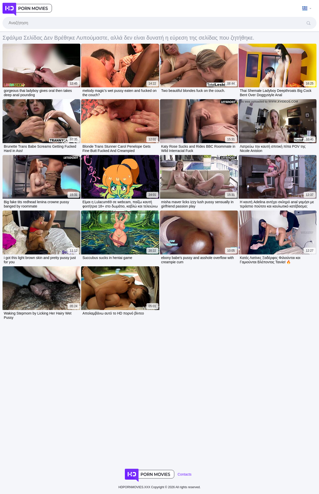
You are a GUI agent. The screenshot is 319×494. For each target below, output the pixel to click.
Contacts (184, 474)
